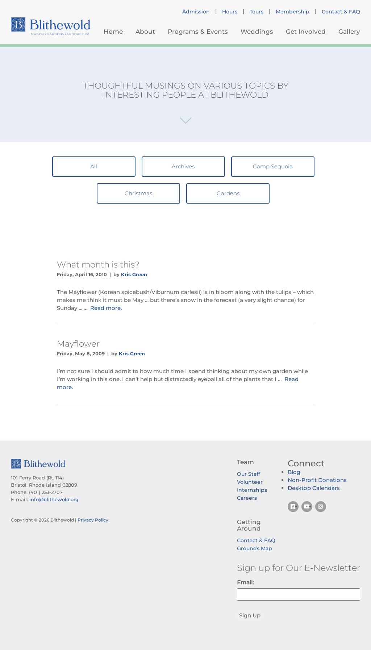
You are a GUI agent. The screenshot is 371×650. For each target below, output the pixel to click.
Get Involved (306, 31)
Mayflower (78, 344)
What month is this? (98, 264)
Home (113, 31)
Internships (252, 490)
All (93, 166)
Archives (183, 166)
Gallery (349, 31)
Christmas (138, 193)
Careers (247, 498)
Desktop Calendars (314, 488)
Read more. (106, 307)
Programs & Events (198, 31)
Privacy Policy (93, 520)
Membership (292, 11)
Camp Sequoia (273, 166)
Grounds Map (254, 548)
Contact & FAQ (341, 11)
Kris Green (134, 274)
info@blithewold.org (54, 499)
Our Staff (248, 474)
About (145, 31)
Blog (294, 472)
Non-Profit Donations (317, 480)
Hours (229, 11)
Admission (196, 11)
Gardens (228, 193)
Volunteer (250, 482)
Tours (256, 11)
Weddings (257, 31)
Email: (245, 582)
